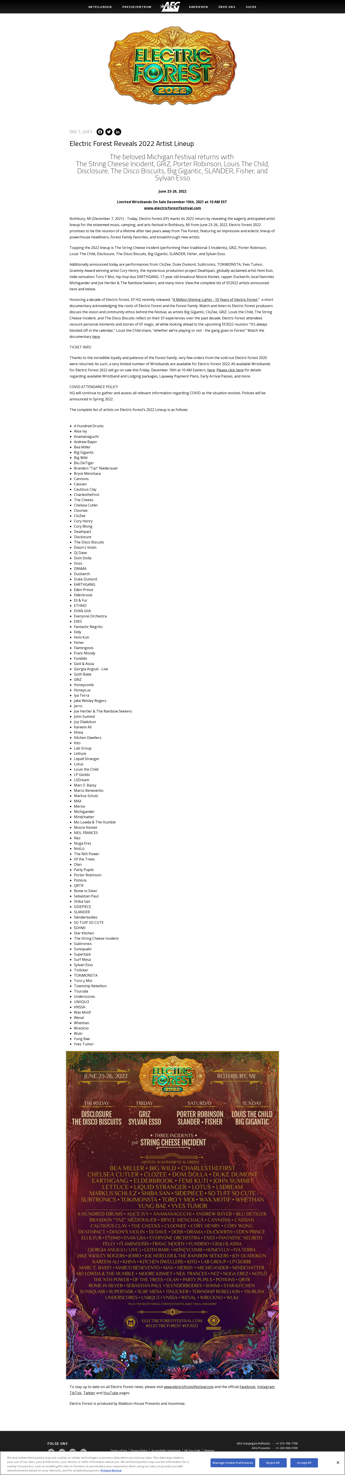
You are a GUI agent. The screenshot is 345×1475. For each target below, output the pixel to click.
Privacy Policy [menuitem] (139, 1449)
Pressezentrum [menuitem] (136, 6)
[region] (172, 1463)
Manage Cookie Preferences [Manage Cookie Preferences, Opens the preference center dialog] (233, 1463)
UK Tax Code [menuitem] (192, 1449)
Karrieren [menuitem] (198, 6)
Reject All (273, 1463)
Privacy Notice (111, 1470)
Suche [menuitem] (251, 6)
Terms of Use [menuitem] (118, 1449)
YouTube (110, 1391)
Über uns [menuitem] (226, 6)
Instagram (265, 1385)
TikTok (75, 1391)
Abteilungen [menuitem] (100, 6)
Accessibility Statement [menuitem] (166, 1449)
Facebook (247, 1385)
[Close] (338, 1462)
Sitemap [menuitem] (209, 1449)
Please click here (230, 368)
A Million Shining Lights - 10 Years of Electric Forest (215, 298)
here (96, 335)
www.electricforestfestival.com (172, 206)
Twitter (89, 1391)
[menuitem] (170, 6)
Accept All (304, 1463)
